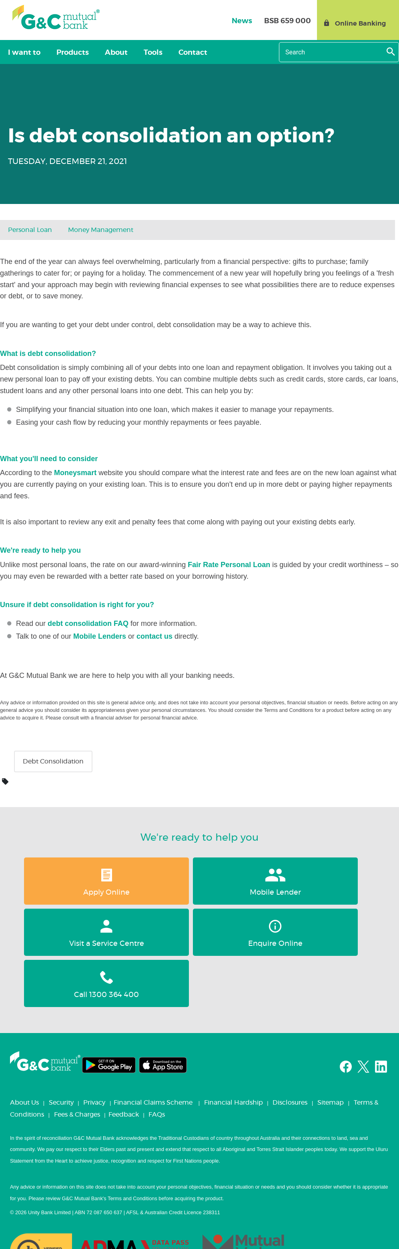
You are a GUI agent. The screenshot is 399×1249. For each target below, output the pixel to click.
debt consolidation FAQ (88, 623)
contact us (154, 636)
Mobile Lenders (99, 636)
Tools (130, 52)
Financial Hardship (233, 1051)
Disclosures (290, 1051)
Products (63, 52)
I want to (21, 52)
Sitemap (330, 1051)
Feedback (123, 1063)
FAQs (156, 1063)
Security (61, 1051)
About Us (24, 1051)
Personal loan (30, 230)
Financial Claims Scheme (153, 1051)
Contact (164, 52)
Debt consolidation (53, 761)
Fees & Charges (77, 1063)
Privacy (94, 1051)
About (100, 52)
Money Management (100, 230)
